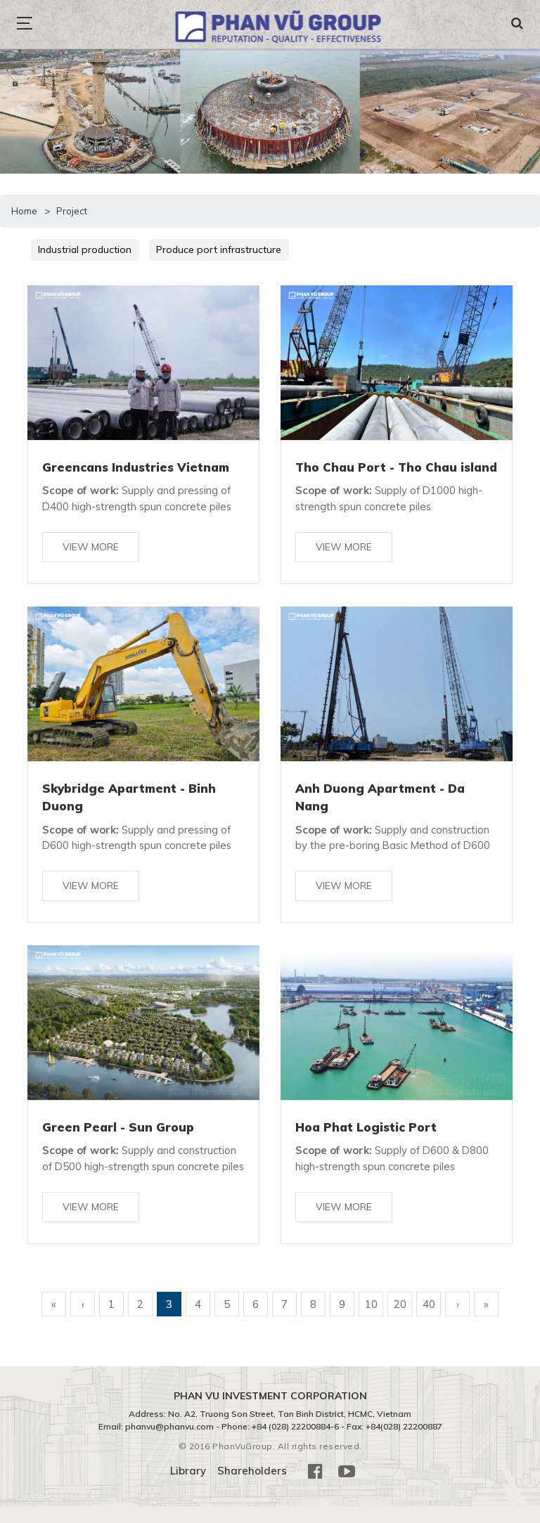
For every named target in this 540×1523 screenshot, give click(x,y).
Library (188, 1488)
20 (400, 1321)
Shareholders (252, 1488)
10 (371, 1321)
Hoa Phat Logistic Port (366, 1127)
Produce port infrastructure (221, 249)
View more (91, 546)
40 (429, 1321)
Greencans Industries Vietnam (135, 467)
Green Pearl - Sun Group (118, 1127)
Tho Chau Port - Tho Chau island (396, 467)
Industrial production (86, 249)
